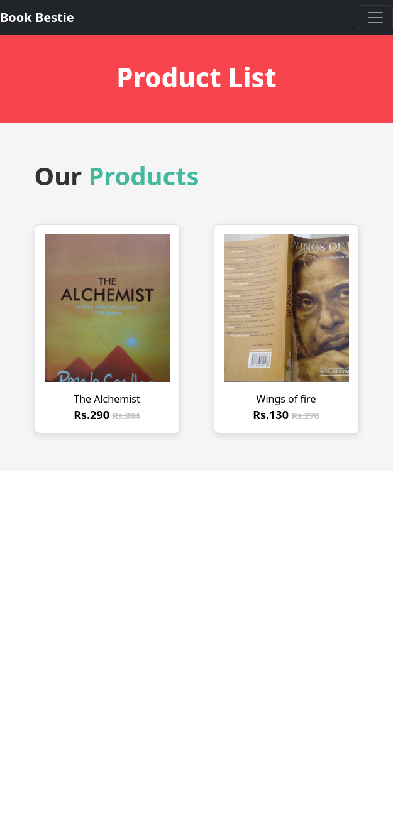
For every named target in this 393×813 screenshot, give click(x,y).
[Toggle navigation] (375, 17)
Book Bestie (37, 17)
